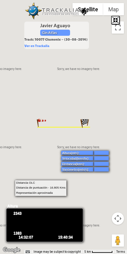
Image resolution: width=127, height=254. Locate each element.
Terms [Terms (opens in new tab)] (120, 251)
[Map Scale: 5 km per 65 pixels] (99, 252)
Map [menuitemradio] (113, 9)
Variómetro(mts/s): (75, 169)
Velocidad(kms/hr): (75, 158)
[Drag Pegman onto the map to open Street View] (118, 240)
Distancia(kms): (73, 164)
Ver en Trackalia (36, 46)
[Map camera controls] (118, 218)
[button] (41, 123)
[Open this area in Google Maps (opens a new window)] (12, 250)
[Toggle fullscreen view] (118, 27)
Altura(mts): (70, 153)
